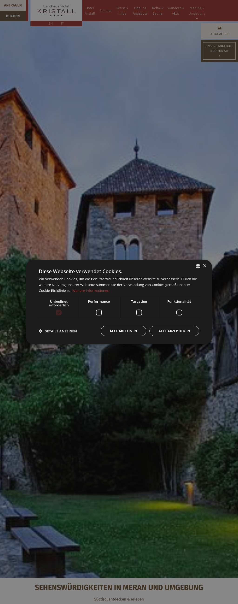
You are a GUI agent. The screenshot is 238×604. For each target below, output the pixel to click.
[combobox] (198, 266)
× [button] (204, 266)
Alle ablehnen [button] (123, 330)
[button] (58, 331)
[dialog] (119, 302)
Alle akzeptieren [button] (174, 330)
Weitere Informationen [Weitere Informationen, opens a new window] (90, 290)
